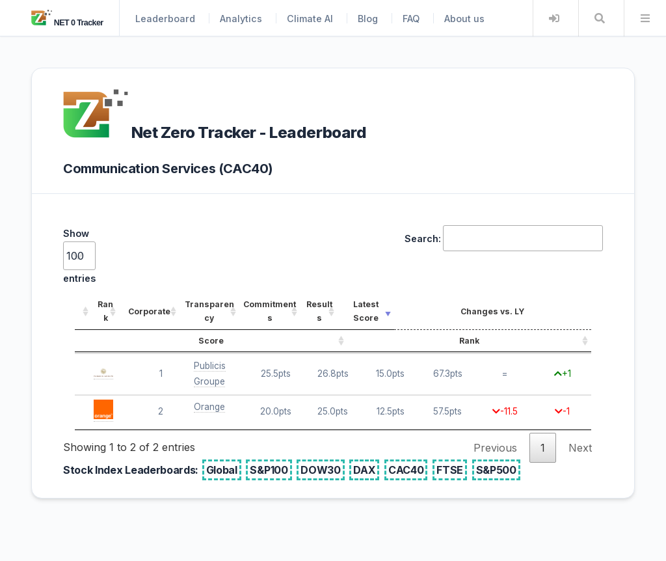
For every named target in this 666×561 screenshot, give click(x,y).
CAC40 (405, 469)
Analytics (241, 18)
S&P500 (496, 469)
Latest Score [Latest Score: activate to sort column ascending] (366, 311)
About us (464, 18)
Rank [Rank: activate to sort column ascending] (105, 311)
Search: (504, 238)
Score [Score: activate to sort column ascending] (211, 341)
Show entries (79, 256)
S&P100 (268, 469)
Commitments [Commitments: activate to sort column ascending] (269, 311)
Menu (645, 18)
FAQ (411, 18)
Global (221, 469)
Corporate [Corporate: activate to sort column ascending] (149, 311)
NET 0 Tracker (67, 22)
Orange (209, 407)
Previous (495, 447)
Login (554, 18)
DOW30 (320, 469)
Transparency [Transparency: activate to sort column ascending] (209, 311)
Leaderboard (165, 18)
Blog (368, 18)
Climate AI (310, 18)
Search (599, 18)
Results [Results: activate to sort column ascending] (319, 311)
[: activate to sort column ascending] (83, 312)
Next (580, 447)
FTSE (449, 469)
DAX (364, 469)
